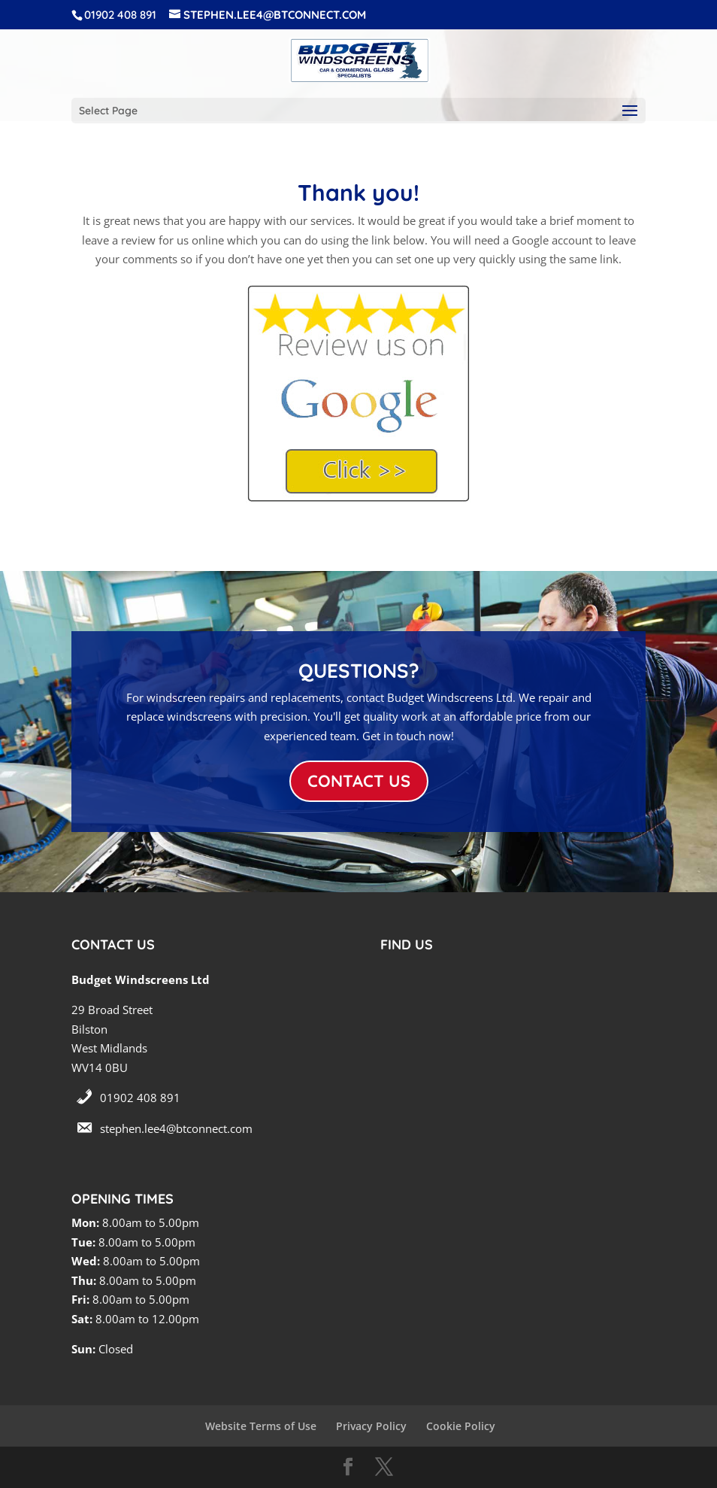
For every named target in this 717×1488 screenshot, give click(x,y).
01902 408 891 (140, 1097)
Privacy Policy (371, 1426)
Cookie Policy (460, 1426)
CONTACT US (358, 780)
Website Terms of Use (260, 1426)
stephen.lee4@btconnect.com (176, 1128)
